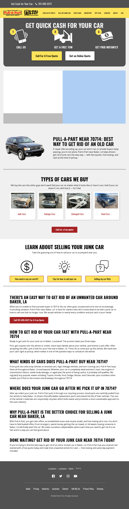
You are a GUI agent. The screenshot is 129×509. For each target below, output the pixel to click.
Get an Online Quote (79, 56)
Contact (65, 488)
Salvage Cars (50, 214)
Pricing (36, 488)
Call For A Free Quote (47, 56)
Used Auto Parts (49, 13)
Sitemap (100, 488)
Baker (71, 468)
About (115, 13)
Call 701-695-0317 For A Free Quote (29, 320)
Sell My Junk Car (64, 13)
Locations (52, 468)
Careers (107, 13)
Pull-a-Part (22, 13)
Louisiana (62, 468)
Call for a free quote (64, 229)
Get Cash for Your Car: (31, 4)
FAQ (122, 13)
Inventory (88, 13)
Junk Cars (22, 214)
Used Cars (77, 13)
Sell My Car (75, 488)
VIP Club (98, 13)
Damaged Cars (77, 214)
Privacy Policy (88, 488)
